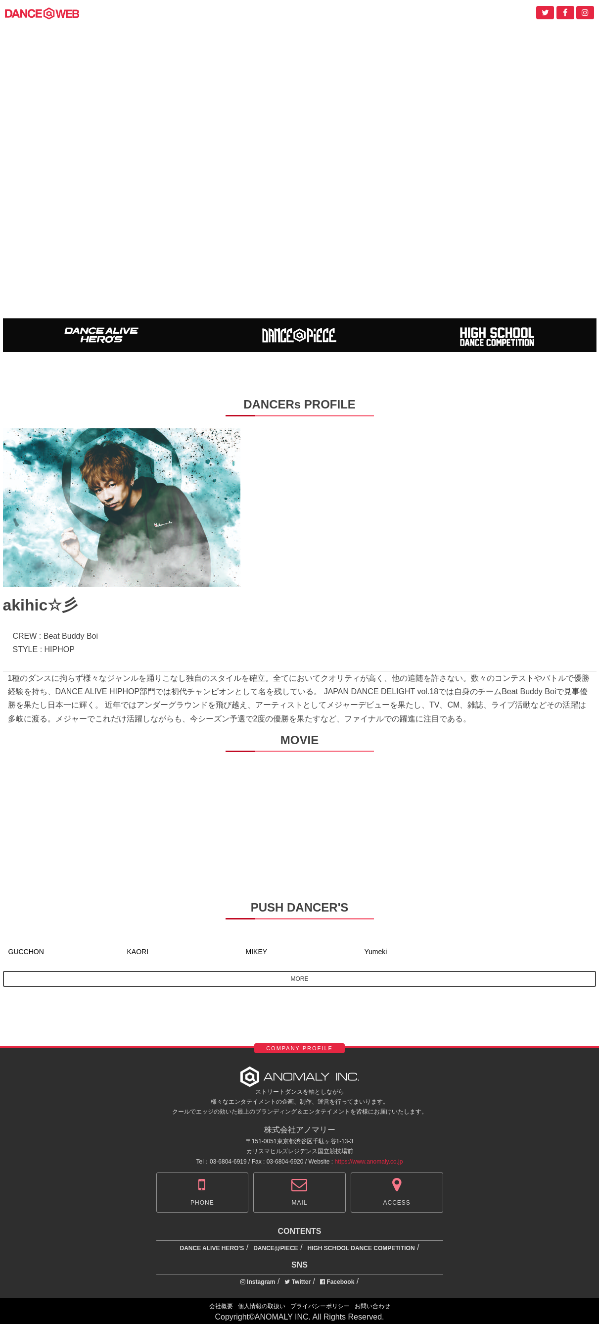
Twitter (297, 1281)
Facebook (337, 1281)
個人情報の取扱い (261, 1306)
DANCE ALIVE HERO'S (212, 1248)
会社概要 (221, 1306)
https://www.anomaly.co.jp (369, 1161)
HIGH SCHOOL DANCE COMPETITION (361, 1248)
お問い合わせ (372, 1306)
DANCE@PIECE (275, 1248)
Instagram (258, 1281)
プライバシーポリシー (320, 1306)
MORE (300, 978)
